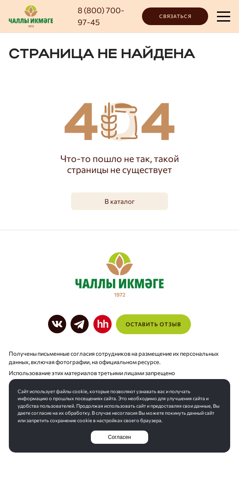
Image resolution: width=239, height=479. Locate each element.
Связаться (175, 16)
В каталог (120, 201)
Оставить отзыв (153, 324)
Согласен (119, 437)
